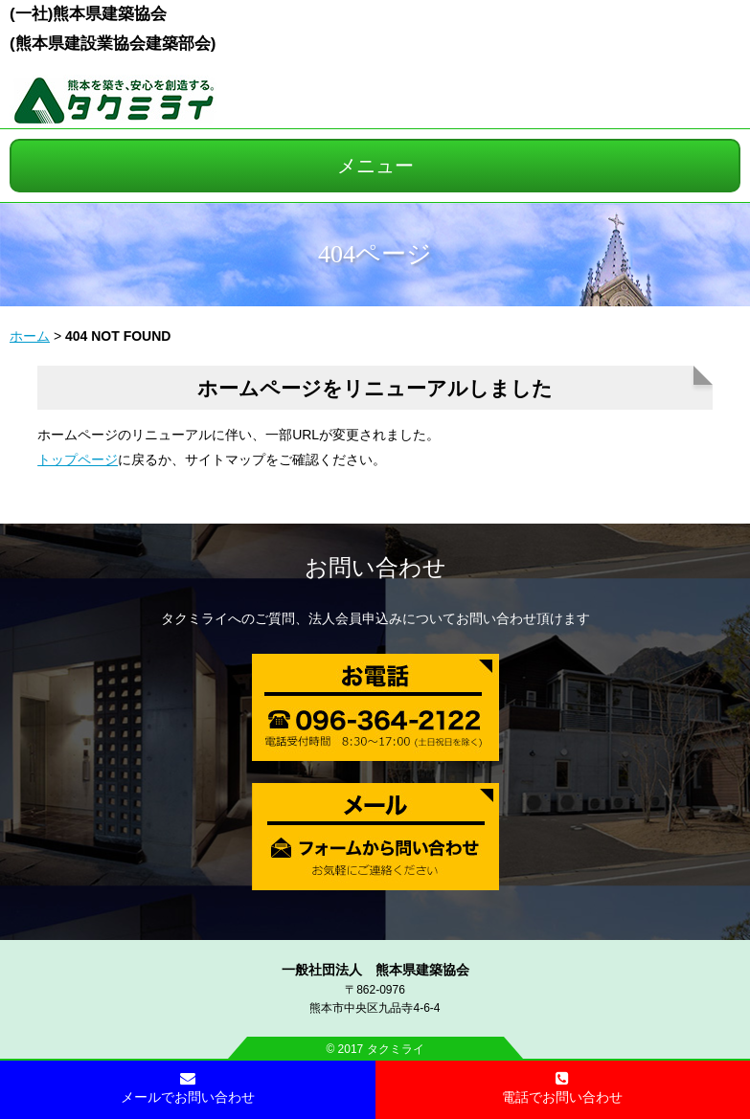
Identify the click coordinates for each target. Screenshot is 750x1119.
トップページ (77, 459)
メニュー (375, 165)
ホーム (30, 336)
